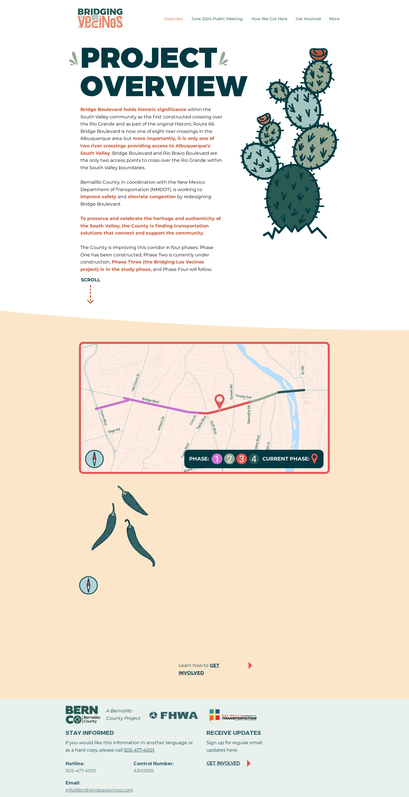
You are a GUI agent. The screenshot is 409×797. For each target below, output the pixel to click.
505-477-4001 (139, 750)
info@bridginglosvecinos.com (99, 790)
